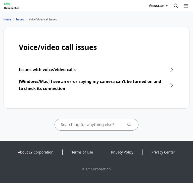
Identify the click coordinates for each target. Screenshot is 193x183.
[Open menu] (186, 6)
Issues (20, 19)
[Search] (176, 6)
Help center (11, 8)
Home (7, 19)
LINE (7, 3)
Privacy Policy (122, 152)
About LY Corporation (35, 152)
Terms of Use (82, 152)
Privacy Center (163, 152)
